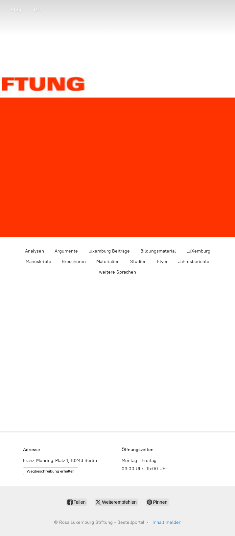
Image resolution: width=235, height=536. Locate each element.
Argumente (66, 251)
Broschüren (74, 261)
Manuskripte (38, 261)
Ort (37, 10)
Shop (17, 10)
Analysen (34, 251)
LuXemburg (198, 251)
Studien (138, 261)
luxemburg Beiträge (109, 251)
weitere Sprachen (117, 272)
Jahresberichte (193, 261)
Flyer (162, 261)
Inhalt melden (167, 522)
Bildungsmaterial (158, 251)
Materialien (108, 261)
